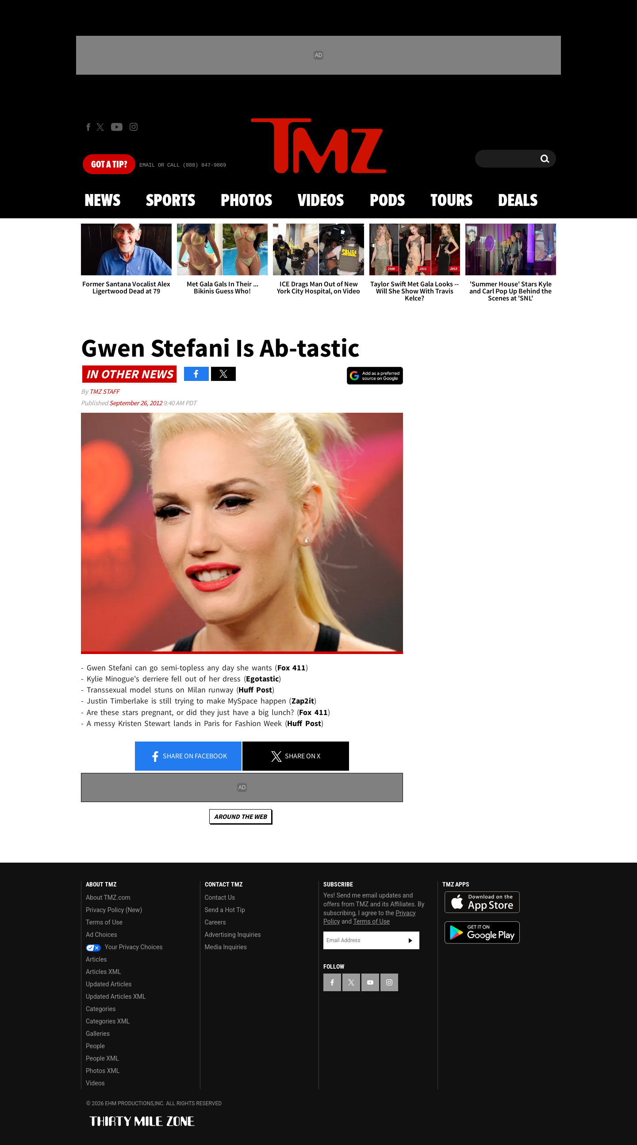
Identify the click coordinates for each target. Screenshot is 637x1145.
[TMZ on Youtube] (116, 127)
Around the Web (240, 816)
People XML (102, 1058)
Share (188, 756)
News (102, 201)
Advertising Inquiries (233, 934)
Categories (100, 1008)
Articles (96, 959)
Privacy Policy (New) (114, 909)
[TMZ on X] (101, 127)
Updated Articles (108, 984)
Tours (451, 201)
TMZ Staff (104, 391)
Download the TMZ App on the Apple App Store (482, 902)
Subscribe (410, 940)
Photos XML (102, 1070)
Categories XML (108, 1021)
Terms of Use (104, 922)
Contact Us (220, 897)
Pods (387, 201)
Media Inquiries (226, 947)
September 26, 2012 (136, 403)
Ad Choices (101, 934)
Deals (517, 201)
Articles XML (103, 971)
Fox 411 (291, 667)
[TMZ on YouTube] (370, 982)
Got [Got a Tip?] (109, 165)
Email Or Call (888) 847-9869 (182, 165)
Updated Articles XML (116, 996)
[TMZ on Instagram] (133, 127)
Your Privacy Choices (124, 947)
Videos (321, 201)
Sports (170, 201)
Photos (246, 201)
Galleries (98, 1033)
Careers (215, 922)
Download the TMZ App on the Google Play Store (482, 932)
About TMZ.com (108, 897)
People (95, 1046)
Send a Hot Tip (225, 909)
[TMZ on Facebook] (88, 127)
